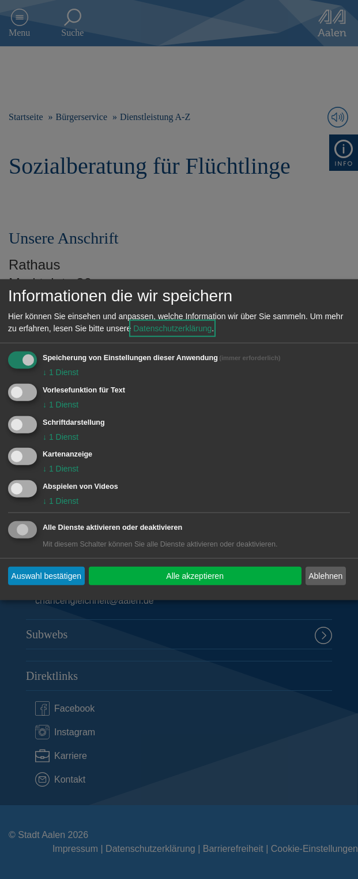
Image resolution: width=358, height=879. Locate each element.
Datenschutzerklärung (172, 328)
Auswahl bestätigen (46, 575)
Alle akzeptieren (195, 575)
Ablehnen (325, 575)
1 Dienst (60, 372)
